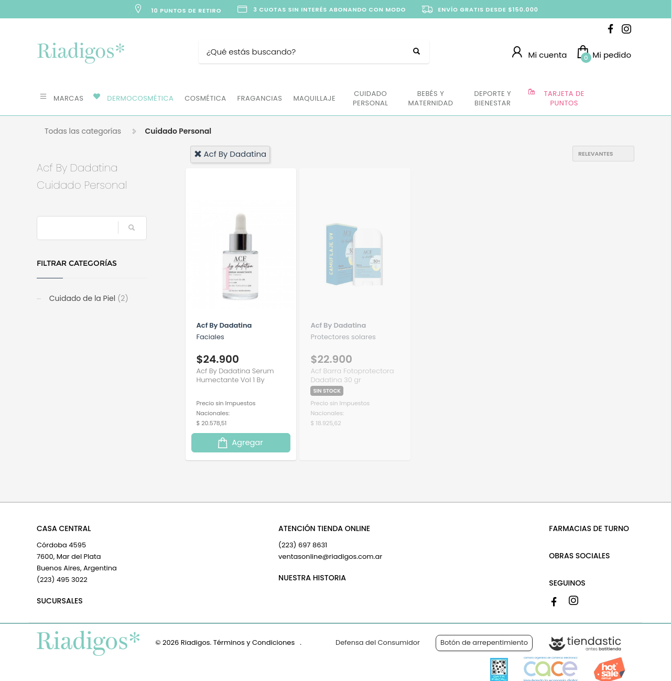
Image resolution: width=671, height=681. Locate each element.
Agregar (239, 442)
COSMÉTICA (205, 98)
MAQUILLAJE (314, 98)
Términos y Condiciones (254, 642)
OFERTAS (613, 97)
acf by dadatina (230, 153)
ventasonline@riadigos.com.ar (330, 556)
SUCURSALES (60, 601)
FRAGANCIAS (260, 98)
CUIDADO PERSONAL (370, 98)
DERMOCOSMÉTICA (140, 98)
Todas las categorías (83, 131)
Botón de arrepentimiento (484, 642)
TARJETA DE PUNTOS (564, 98)
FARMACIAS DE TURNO (589, 528)
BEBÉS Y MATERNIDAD (430, 98)
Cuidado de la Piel (87, 298)
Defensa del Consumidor (378, 642)
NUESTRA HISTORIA (312, 577)
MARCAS (68, 98)
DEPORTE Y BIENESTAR (492, 98)
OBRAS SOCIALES (579, 555)
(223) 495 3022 (62, 580)
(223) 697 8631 (302, 545)
